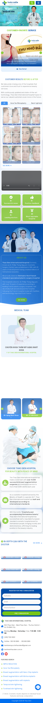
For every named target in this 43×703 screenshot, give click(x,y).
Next (40, 53)
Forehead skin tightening (12, 689)
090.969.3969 (25, 641)
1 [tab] (19, 24)
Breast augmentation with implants (16, 680)
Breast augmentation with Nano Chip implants (20, 672)
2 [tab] (21, 24)
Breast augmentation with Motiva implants (19, 676)
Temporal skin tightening (12, 684)
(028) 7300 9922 (9, 637)
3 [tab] (23, 24)
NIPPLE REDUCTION (10, 664)
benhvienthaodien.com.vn (13, 649)
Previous (2, 53)
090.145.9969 (14, 641)
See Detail (21, 69)
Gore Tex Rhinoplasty (11, 668)
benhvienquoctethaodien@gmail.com (17, 645)
